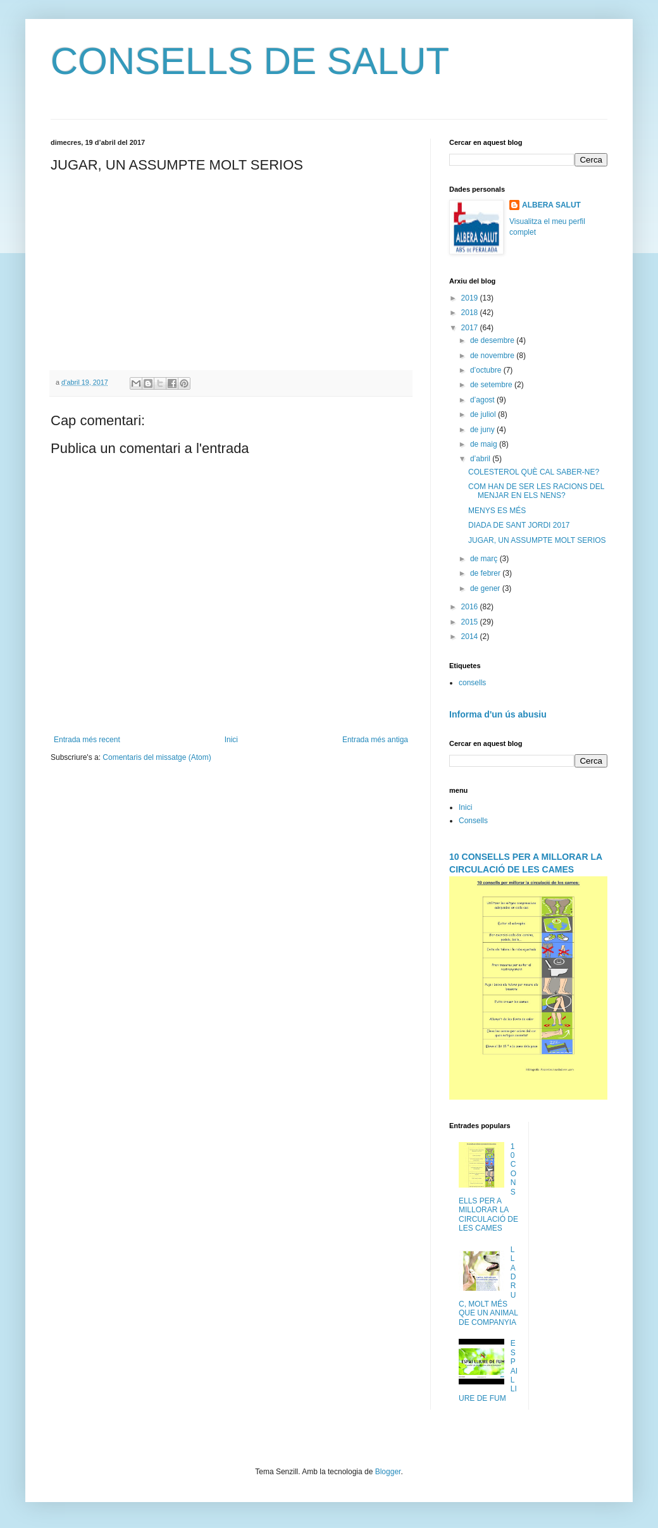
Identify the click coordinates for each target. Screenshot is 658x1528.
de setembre (492, 384)
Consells (473, 820)
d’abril (481, 458)
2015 (470, 622)
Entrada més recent (87, 739)
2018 (470, 312)
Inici (231, 739)
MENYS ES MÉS (497, 510)
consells (472, 682)
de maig (484, 444)
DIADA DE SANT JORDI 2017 (519, 525)
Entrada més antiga (375, 739)
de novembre (493, 355)
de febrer (486, 573)
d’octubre (487, 370)
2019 (470, 298)
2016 (470, 606)
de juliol (484, 414)
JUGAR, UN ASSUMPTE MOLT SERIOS (537, 540)
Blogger (388, 1471)
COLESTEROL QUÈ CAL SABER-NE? (533, 472)
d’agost (483, 399)
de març (485, 558)
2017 (470, 327)
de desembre (493, 340)
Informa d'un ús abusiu (498, 714)
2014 (470, 636)
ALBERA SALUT (551, 205)
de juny (483, 429)
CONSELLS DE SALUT (250, 61)
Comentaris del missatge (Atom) (156, 757)
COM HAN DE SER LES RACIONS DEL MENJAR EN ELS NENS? (536, 491)
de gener (486, 588)
